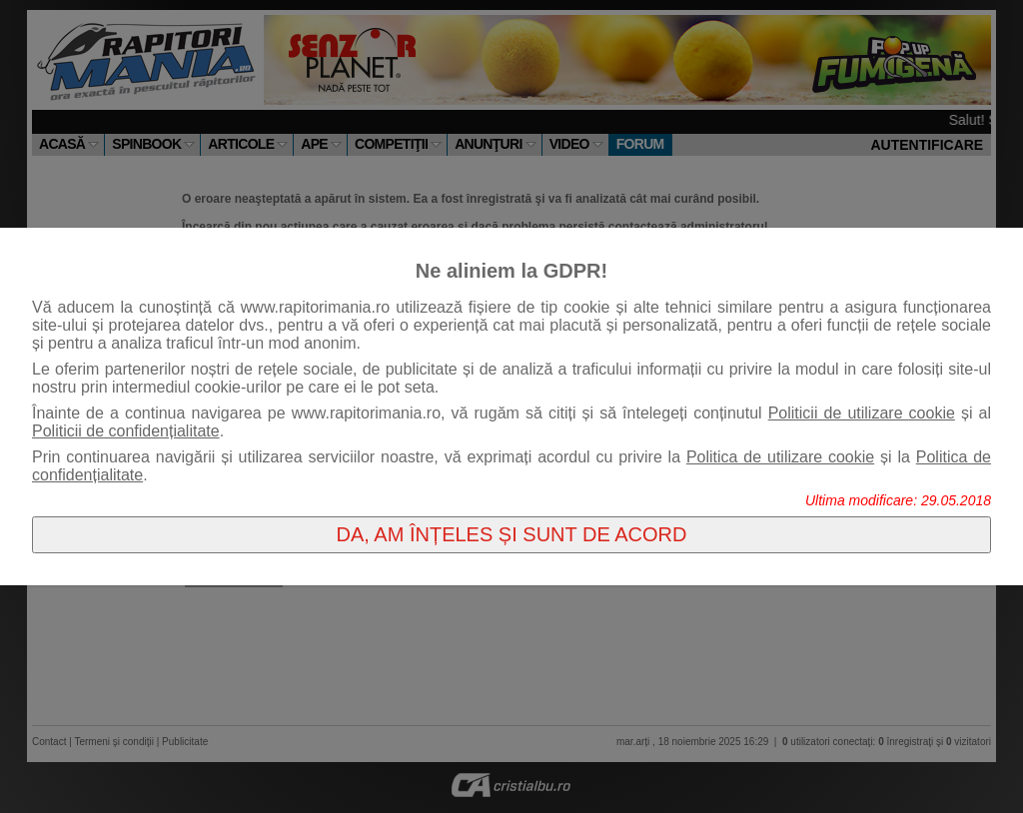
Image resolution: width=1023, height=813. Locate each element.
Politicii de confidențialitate (126, 430)
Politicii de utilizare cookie (861, 413)
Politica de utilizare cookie (780, 456)
